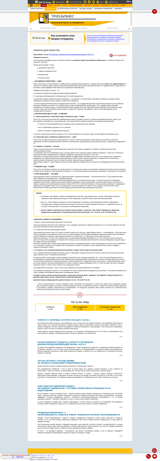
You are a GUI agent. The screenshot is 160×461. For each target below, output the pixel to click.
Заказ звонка (60, 2)
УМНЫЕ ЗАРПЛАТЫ (37, 8)
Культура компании (112, 28)
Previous (30, 29)
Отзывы (96, 5)
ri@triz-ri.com (113, 2)
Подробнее (19, 457)
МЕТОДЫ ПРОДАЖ (85, 8)
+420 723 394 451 (76, 2)
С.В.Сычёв (50, 457)
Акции (123, 5)
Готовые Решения (75, 5)
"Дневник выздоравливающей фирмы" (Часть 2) (76, 54)
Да (13, 457)
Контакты (115, 5)
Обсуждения (80, 308)
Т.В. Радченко (54, 54)
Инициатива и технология (80, 28)
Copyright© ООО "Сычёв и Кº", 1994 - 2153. (42, 455)
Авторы (57, 5)
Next (129, 29)
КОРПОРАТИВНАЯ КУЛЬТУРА (67, 8)
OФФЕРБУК (118, 8)
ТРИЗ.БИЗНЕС (51, 8)
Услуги (64, 5)
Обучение (87, 5)
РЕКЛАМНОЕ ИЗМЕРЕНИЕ (103, 8)
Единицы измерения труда (48, 28)
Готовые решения (110, 308)
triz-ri (101, 2)
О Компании (105, 5)
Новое (37, 5)
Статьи (43, 5)
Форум (50, 5)
